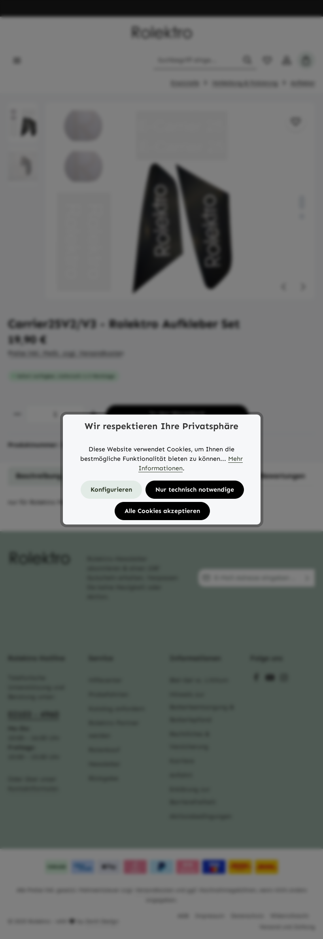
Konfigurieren (111, 489)
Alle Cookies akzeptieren (162, 511)
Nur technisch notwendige (194, 489)
